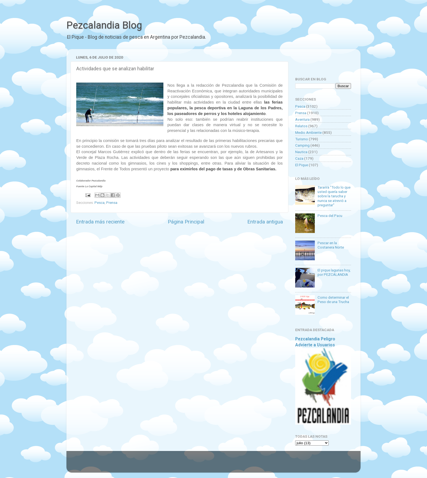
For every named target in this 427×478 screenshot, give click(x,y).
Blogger (269, 464)
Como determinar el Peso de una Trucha (333, 299)
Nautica (301, 152)
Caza (299, 158)
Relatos (301, 126)
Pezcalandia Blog (104, 25)
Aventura (302, 119)
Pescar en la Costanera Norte (331, 245)
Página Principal (186, 222)
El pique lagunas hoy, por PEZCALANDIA (334, 272)
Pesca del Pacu (330, 215)
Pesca (99, 202)
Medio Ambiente (308, 132)
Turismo (301, 139)
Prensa (111, 202)
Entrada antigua (265, 222)
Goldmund (223, 464)
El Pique (301, 165)
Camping (302, 145)
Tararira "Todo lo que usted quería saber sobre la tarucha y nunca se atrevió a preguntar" (334, 196)
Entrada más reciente (100, 222)
